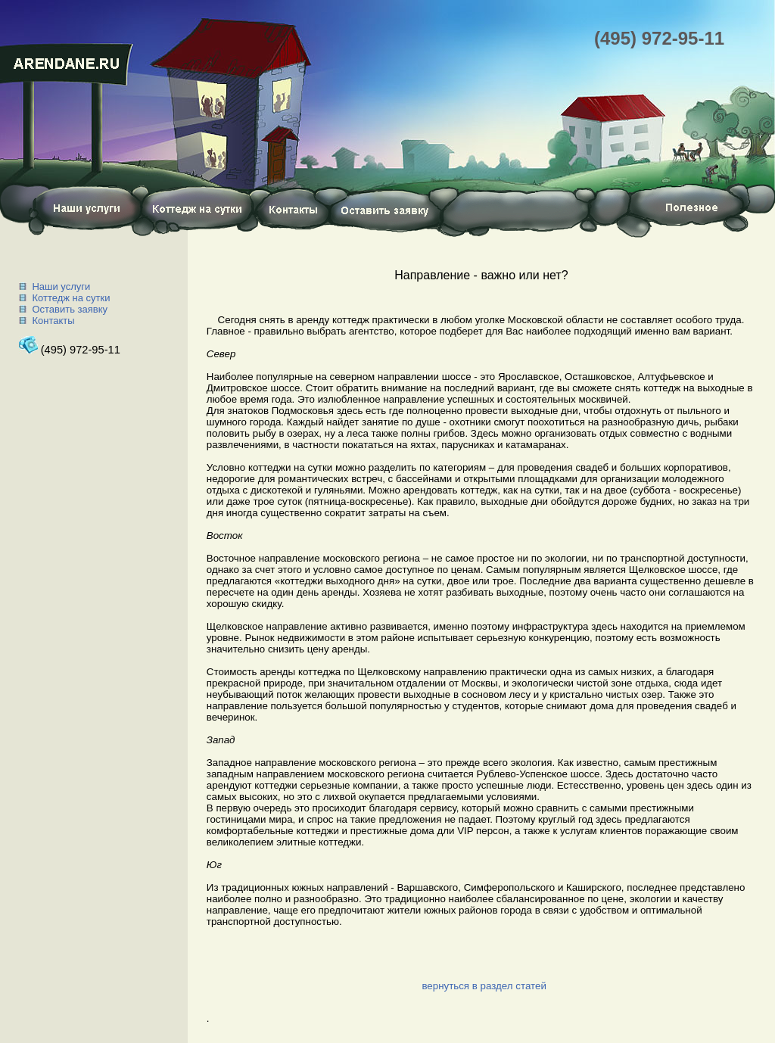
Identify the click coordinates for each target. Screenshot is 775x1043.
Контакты (53, 320)
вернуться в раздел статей (484, 986)
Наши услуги (61, 286)
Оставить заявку (69, 309)
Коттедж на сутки (71, 298)
